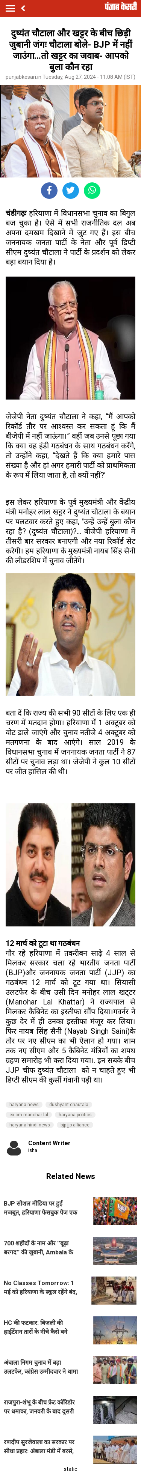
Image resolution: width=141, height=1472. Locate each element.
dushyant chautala (68, 1104)
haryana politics (75, 1114)
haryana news (24, 1104)
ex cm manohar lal (28, 1114)
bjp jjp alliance (75, 1125)
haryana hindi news (29, 1125)
